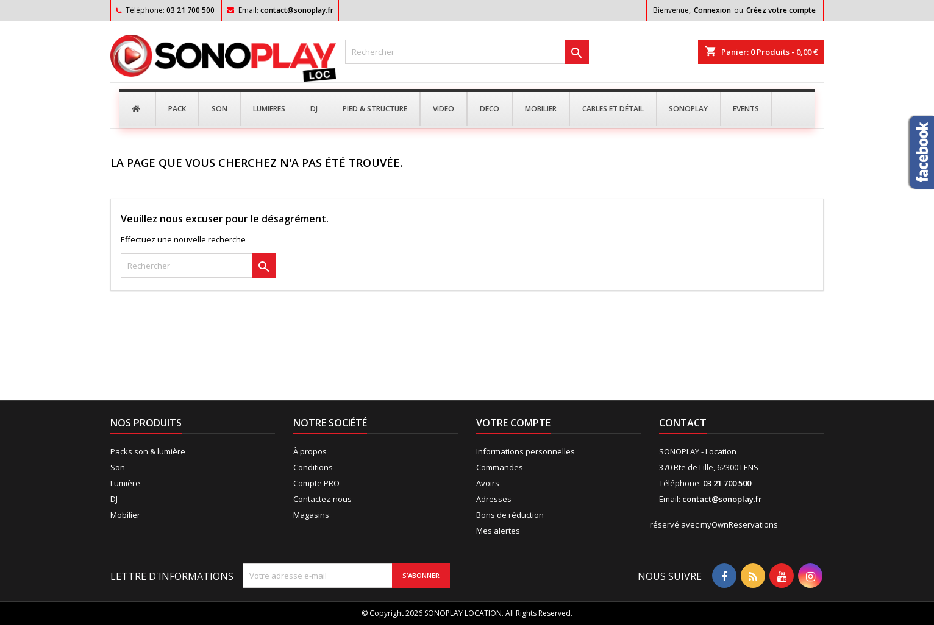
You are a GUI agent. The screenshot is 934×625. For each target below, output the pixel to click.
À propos (310, 451)
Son (117, 467)
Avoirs (487, 483)
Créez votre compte (781, 10)
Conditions (313, 467)
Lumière (125, 483)
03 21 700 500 (190, 10)
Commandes (499, 467)
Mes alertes (498, 530)
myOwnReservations (739, 524)
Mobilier (125, 514)
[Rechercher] (467, 52)
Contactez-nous (322, 498)
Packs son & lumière (147, 451)
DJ (114, 498)
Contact (683, 422)
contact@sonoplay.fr (296, 10)
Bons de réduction (510, 514)
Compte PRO (316, 483)
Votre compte (513, 422)
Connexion (712, 10)
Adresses (494, 498)
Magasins (311, 514)
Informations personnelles (525, 451)
